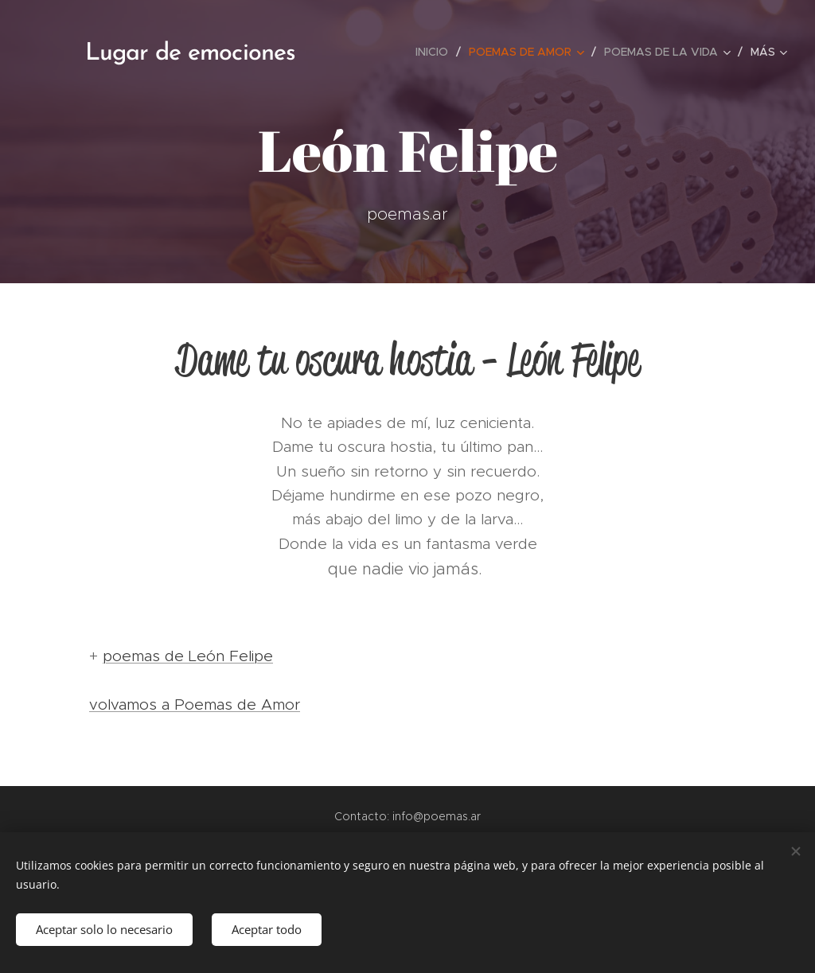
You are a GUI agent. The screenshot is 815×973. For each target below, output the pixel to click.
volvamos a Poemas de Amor (194, 704)
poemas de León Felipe (188, 656)
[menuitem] (436, 52)
